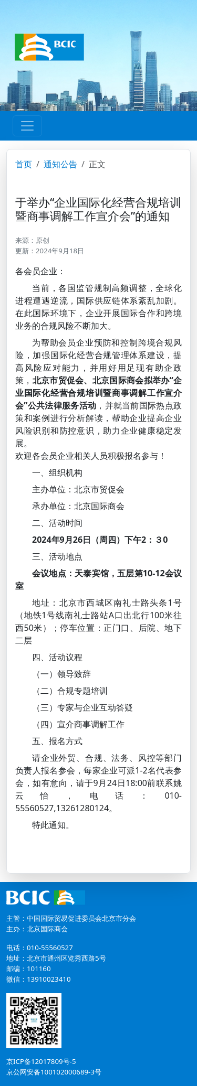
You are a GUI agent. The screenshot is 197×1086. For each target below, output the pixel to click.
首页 (23, 164)
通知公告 (60, 164)
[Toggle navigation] (27, 125)
